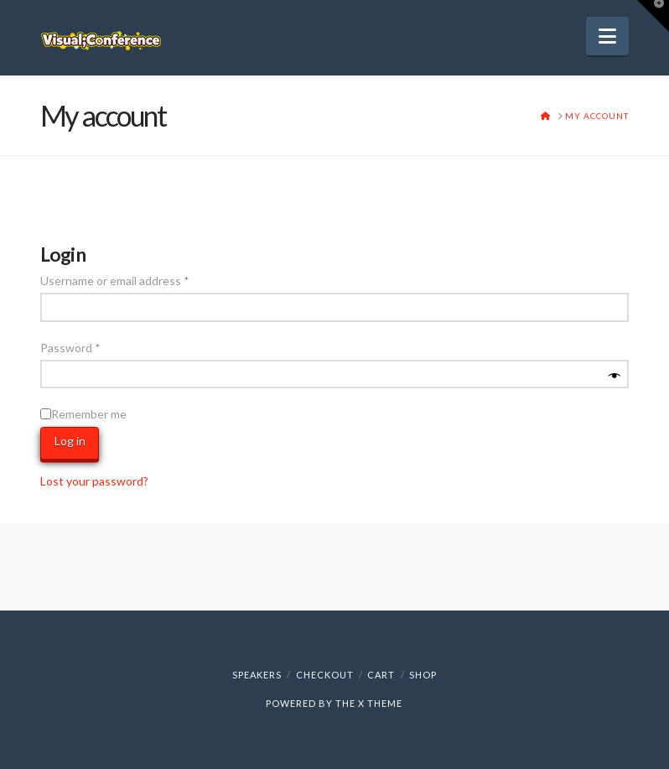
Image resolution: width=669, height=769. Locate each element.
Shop (423, 674)
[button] (607, 36)
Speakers (257, 674)
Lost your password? (94, 481)
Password (94, 346)
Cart (381, 674)
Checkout (325, 674)
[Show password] (614, 376)
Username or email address (138, 279)
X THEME (380, 703)
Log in (70, 441)
